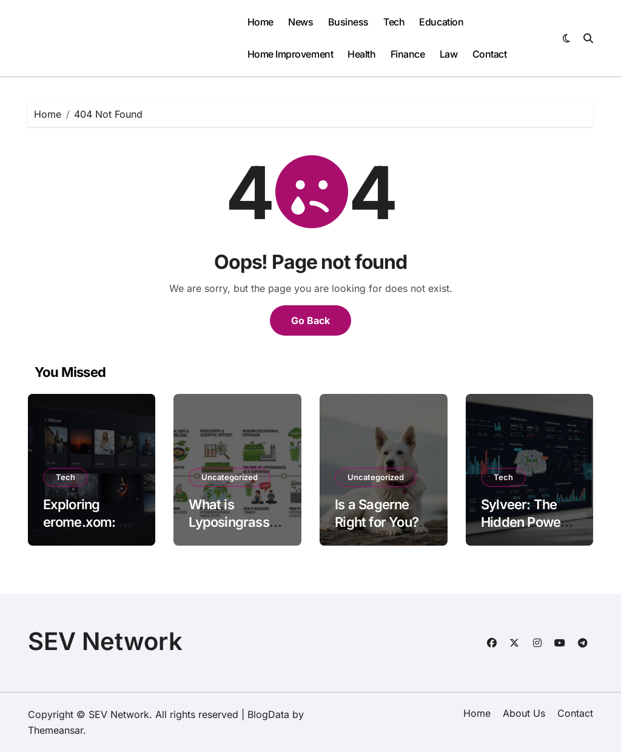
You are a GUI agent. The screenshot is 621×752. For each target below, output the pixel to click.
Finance (408, 54)
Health (361, 54)
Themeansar (55, 730)
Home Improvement (290, 54)
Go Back (310, 320)
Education (441, 22)
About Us (524, 713)
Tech (393, 22)
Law (449, 54)
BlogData (268, 714)
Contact (489, 54)
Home (260, 22)
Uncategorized (229, 477)
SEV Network (105, 641)
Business (348, 22)
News (300, 22)
